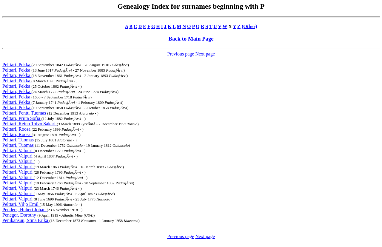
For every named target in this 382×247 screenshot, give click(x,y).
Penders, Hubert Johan (24, 209)
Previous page (180, 53)
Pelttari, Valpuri (18, 150)
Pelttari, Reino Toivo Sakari (29, 123)
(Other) (249, 26)
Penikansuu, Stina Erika (25, 220)
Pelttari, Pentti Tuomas (24, 112)
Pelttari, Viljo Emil (21, 204)
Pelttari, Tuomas (18, 139)
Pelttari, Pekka (16, 64)
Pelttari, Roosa (17, 129)
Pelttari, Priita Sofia (21, 118)
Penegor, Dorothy (19, 214)
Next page (205, 53)
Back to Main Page (190, 38)
